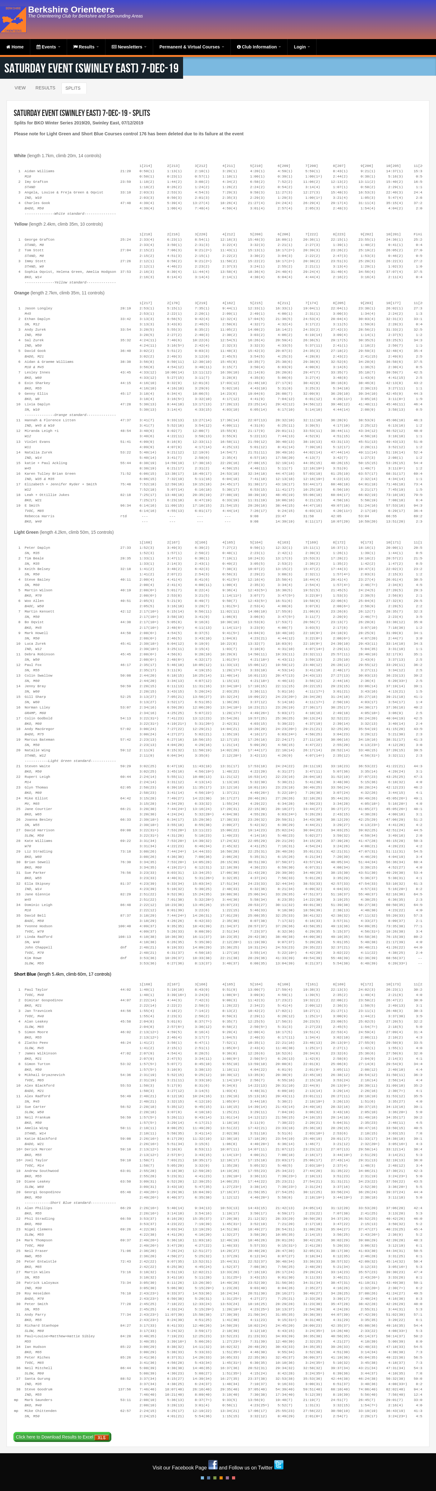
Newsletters (129, 46)
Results (86, 46)
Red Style (233, 1477)
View (20, 87)
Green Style (214, 1477)
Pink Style (227, 1477)
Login (302, 46)
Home (15, 46)
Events (48, 46)
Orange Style (221, 1477)
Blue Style (208, 1477)
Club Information (259, 46)
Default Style (202, 1477)
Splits (72, 88)
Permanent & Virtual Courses (191, 46)
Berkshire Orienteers (71, 9)
